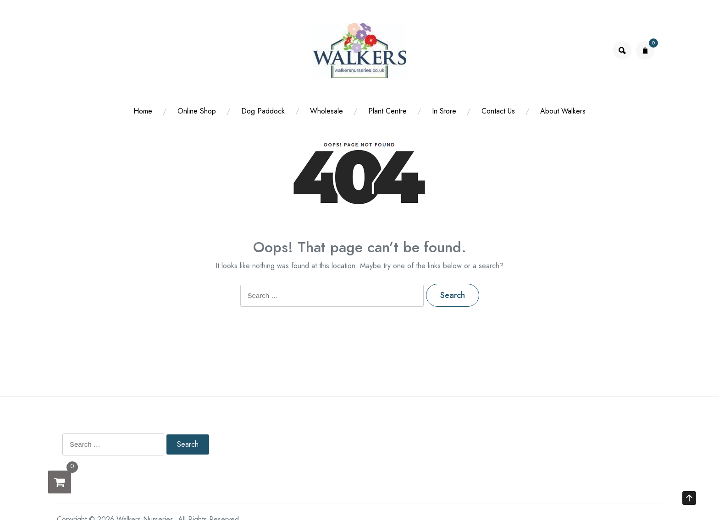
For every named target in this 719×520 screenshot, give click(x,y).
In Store (444, 111)
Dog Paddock (263, 111)
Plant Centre (387, 111)
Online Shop (196, 111)
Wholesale (326, 111)
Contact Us (498, 111)
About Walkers (563, 111)
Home (142, 111)
